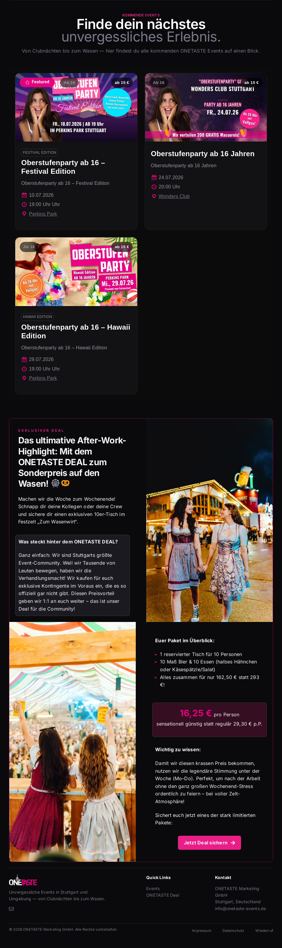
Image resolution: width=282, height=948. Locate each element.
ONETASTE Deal (162, 895)
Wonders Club (174, 196)
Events (153, 888)
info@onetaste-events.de (240, 908)
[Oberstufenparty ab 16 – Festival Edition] (76, 151)
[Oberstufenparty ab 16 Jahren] (206, 151)
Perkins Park (43, 213)
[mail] (11, 908)
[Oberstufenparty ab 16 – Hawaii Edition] (76, 315)
